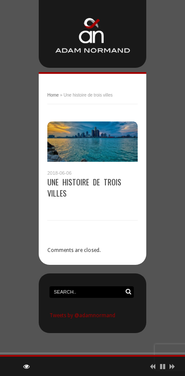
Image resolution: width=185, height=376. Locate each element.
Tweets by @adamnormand (82, 315)
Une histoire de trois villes (84, 187)
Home (53, 95)
